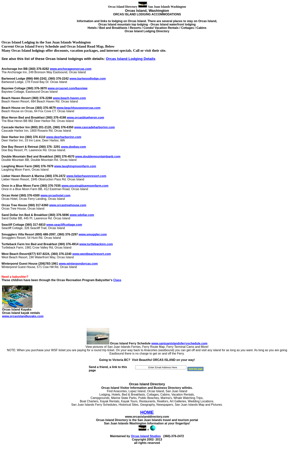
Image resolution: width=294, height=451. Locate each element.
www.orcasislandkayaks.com (23, 316)
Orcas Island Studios (146, 436)
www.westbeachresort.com (91, 253)
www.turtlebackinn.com (96, 244)
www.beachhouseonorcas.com (78, 107)
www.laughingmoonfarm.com (75, 166)
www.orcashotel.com (55, 195)
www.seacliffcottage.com (64, 224)
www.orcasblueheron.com (85, 117)
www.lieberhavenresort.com (86, 176)
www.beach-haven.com (69, 98)
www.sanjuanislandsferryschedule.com (179, 343)
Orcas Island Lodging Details (130, 59)
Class (117, 280)
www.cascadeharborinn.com (94, 127)
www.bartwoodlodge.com (88, 78)
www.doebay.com (73, 146)
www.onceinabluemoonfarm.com (85, 185)
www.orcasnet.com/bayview (67, 88)
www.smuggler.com (93, 234)
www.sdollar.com (82, 215)
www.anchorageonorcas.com (71, 68)
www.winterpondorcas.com (78, 263)
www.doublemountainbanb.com (97, 156)
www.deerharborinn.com (63, 137)
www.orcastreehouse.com (67, 205)
